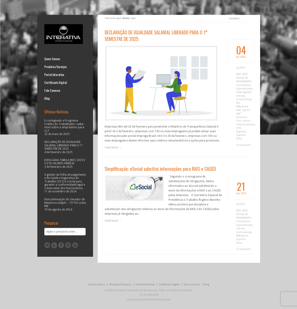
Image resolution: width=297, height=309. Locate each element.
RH (238, 103)
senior (246, 120)
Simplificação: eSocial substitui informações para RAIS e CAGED (160, 168)
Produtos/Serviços (55, 66)
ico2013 (240, 67)
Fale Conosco (52, 90)
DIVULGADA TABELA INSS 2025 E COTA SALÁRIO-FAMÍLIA (64, 161)
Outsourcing (243, 99)
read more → (113, 147)
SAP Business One (241, 117)
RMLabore (242, 106)
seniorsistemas (245, 124)
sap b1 (246, 110)
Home (125, 18)
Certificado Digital (55, 82)
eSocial (240, 95)
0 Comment (243, 145)
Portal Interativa (54, 74)
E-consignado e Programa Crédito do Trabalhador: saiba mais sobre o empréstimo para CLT (64, 125)
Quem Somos (52, 58)
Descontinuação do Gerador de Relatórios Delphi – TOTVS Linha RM (65, 203)
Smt (238, 127)
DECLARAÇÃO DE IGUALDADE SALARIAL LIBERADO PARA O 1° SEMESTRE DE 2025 (156, 35)
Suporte (241, 131)
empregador (243, 92)
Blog (47, 98)
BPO (238, 74)
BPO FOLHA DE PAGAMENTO (243, 78)
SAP (238, 110)
